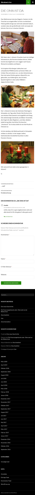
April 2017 (4, 426)
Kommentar (5, 234)
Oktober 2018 (5, 368)
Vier (2, 318)
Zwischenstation (6, 322)
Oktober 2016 (5, 446)
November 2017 (5, 402)
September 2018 (5, 371)
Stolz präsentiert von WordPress (9, 492)
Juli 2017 (3, 415)
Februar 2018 (5, 392)
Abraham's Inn (6, 2)
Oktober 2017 (5, 405)
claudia (6, 205)
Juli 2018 (3, 378)
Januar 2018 (4, 395)
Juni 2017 (4, 419)
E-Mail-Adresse (6, 266)
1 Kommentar (20, 14)
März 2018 (4, 388)
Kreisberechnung (17, 191)
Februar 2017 (5, 432)
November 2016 (5, 442)
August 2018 (4, 375)
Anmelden (4, 474)
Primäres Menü (33, 2)
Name (3, 259)
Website (3, 274)
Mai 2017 (3, 422)
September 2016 (5, 449)
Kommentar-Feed (6, 481)
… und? (17, 185)
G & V (14, 14)
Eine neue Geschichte (7, 306)
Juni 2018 (4, 382)
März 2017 (4, 429)
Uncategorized (5, 462)
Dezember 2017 (5, 399)
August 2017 (4, 412)
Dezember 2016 (5, 439)
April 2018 (4, 385)
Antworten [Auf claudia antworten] (9, 216)
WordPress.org (5, 484)
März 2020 (4, 361)
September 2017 (5, 409)
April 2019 (4, 365)
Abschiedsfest (5, 315)
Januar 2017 (4, 436)
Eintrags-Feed (5, 477)
